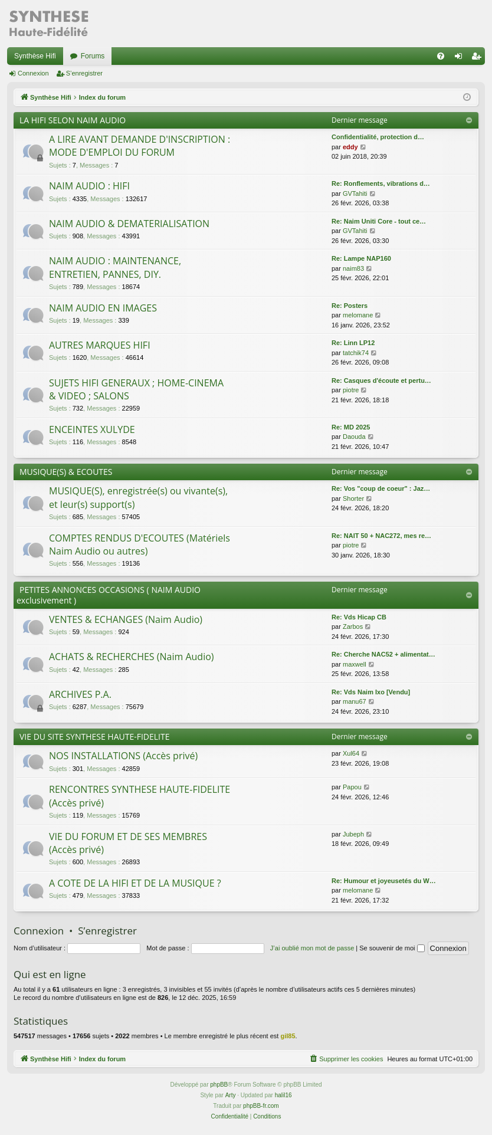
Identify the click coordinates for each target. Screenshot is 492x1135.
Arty (230, 1095)
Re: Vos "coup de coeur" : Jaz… (381, 488)
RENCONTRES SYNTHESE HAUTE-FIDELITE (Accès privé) (139, 796)
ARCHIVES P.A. (80, 694)
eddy (350, 146)
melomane (358, 315)
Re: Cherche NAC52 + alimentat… (383, 654)
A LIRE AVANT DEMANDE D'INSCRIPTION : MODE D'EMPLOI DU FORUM (139, 146)
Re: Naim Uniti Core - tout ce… (379, 221)
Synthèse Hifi (35, 56)
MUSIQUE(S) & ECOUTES (66, 471)
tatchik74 (356, 352)
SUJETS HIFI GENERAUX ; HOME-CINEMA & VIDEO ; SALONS (136, 389)
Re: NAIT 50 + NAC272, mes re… (381, 535)
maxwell (354, 664)
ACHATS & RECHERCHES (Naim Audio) (131, 656)
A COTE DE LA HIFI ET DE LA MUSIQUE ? (135, 883)
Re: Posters (350, 305)
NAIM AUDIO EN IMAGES (103, 307)
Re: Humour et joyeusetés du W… (384, 880)
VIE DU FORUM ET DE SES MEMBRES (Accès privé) (128, 843)
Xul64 (351, 753)
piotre (351, 389)
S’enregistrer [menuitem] (479, 58)
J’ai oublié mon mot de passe (312, 948)
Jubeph (353, 834)
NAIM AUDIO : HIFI (89, 185)
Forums (93, 56)
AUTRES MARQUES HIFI (99, 345)
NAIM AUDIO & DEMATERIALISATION (129, 223)
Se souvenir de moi (391, 948)
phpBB (219, 1084)
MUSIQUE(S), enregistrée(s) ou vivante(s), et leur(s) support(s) (138, 497)
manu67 (354, 701)
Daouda (354, 436)
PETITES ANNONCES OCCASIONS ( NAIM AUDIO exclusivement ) (109, 595)
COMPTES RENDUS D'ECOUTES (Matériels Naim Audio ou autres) (139, 544)
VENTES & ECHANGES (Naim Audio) (125, 619)
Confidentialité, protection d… (378, 136)
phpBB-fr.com (261, 1106)
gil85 (287, 1035)
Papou (352, 786)
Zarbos (353, 626)
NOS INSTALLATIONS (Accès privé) (123, 755)
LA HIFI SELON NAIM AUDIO (72, 120)
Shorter (353, 498)
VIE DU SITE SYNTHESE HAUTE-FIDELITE (94, 736)
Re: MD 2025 (351, 427)
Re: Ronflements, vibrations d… (381, 183)
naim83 (353, 268)
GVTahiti (355, 193)
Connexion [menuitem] (461, 58)
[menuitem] (441, 56)
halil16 (283, 1095)
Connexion (33, 73)
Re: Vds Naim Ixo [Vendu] (371, 692)
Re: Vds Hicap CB (359, 617)
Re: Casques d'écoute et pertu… (381, 380)
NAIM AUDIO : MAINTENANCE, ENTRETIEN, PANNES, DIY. (115, 267)
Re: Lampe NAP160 (361, 258)
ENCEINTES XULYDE (92, 429)
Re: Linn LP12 (353, 342)
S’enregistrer (84, 73)
